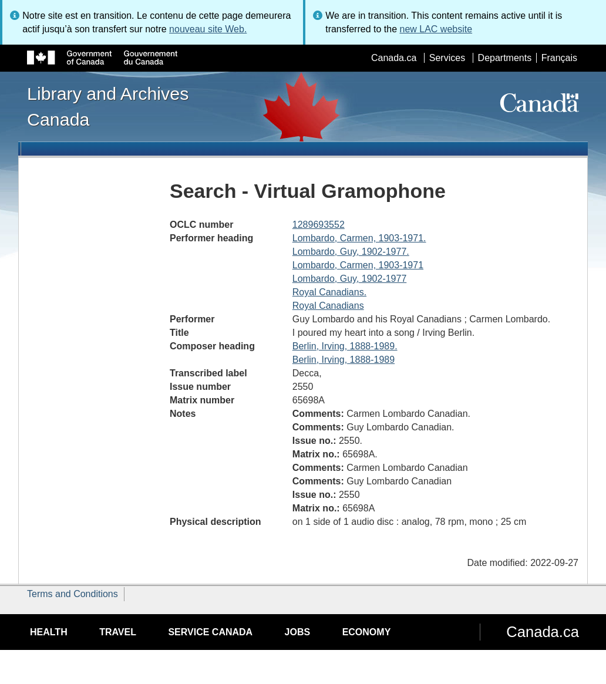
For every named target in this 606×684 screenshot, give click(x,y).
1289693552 (318, 225)
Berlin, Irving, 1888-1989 (343, 360)
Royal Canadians (328, 306)
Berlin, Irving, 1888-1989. (345, 346)
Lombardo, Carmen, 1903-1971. (359, 238)
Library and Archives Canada (107, 106)
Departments (505, 58)
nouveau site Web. (208, 29)
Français (559, 58)
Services (447, 58)
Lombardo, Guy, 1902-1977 (349, 279)
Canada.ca (393, 58)
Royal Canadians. (329, 292)
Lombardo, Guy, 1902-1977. (350, 252)
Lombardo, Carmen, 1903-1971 (357, 265)
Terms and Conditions (72, 594)
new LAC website (435, 29)
